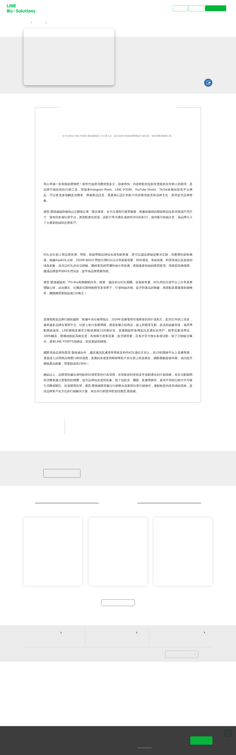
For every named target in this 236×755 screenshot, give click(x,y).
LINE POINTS (118, 513)
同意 (201, 740)
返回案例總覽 (118, 695)
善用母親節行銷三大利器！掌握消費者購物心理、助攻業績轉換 (87, 22)
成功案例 (38, 22)
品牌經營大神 (79, 507)
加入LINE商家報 (61, 561)
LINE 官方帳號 (96, 513)
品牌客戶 (120, 507)
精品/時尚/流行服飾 (143, 507)
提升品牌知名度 (171, 507)
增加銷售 (76, 513)
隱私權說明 (147, 746)
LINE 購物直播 (140, 513)
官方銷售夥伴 (101, 507)
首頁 (26, 22)
